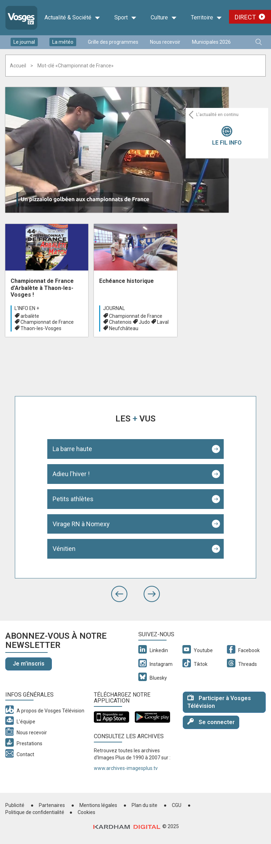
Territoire (206, 17)
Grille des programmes (113, 42)
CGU (176, 805)
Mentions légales (98, 805)
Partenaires (52, 805)
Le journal (24, 42)
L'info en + (26, 308)
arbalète (29, 316)
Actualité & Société (72, 17)
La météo (62, 42)
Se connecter (211, 721)
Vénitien (64, 548)
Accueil (18, 65)
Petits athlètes (73, 499)
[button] (119, 593)
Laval (163, 322)
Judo (144, 322)
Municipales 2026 (211, 42)
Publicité (14, 805)
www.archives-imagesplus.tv (126, 768)
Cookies (86, 812)
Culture (164, 17)
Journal (114, 308)
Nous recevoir (165, 42)
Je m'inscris (28, 663)
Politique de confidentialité (34, 812)
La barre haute (72, 449)
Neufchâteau (123, 328)
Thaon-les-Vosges (40, 328)
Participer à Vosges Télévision (219, 702)
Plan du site (144, 805)
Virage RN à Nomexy (81, 524)
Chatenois (120, 322)
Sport (125, 17)
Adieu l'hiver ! (71, 474)
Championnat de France (47, 322)
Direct (245, 17)
